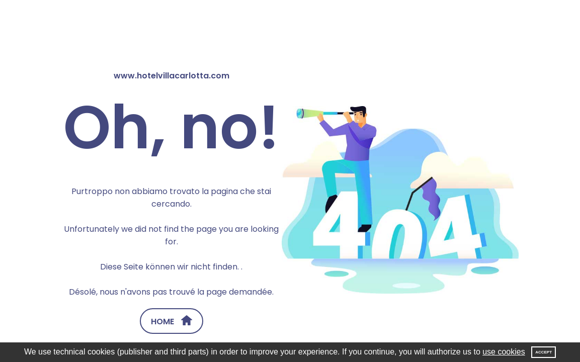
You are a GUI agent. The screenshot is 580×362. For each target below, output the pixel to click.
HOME (171, 321)
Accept (543, 352)
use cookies (503, 351)
